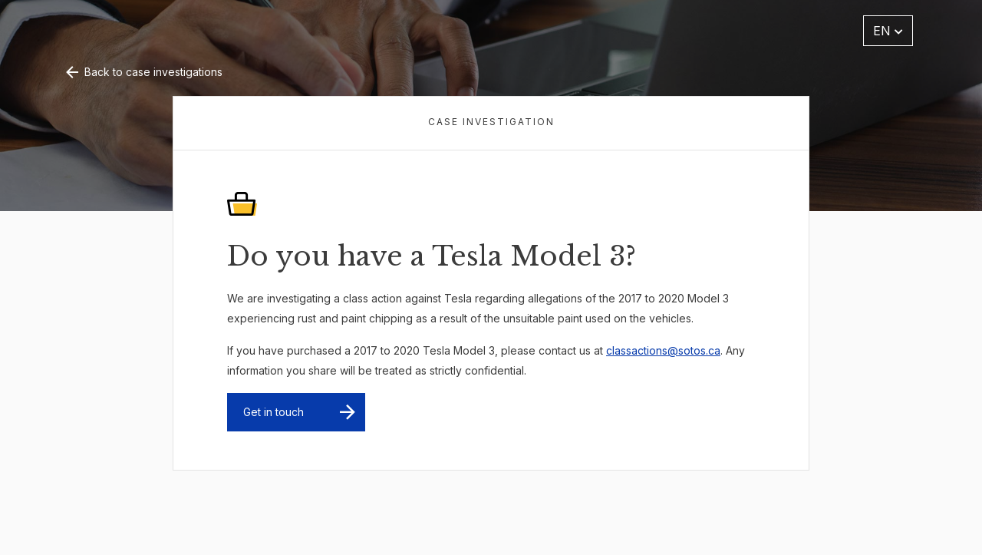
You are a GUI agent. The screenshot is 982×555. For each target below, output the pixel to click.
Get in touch (273, 411)
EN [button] (888, 30)
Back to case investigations (142, 71)
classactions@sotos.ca (663, 350)
